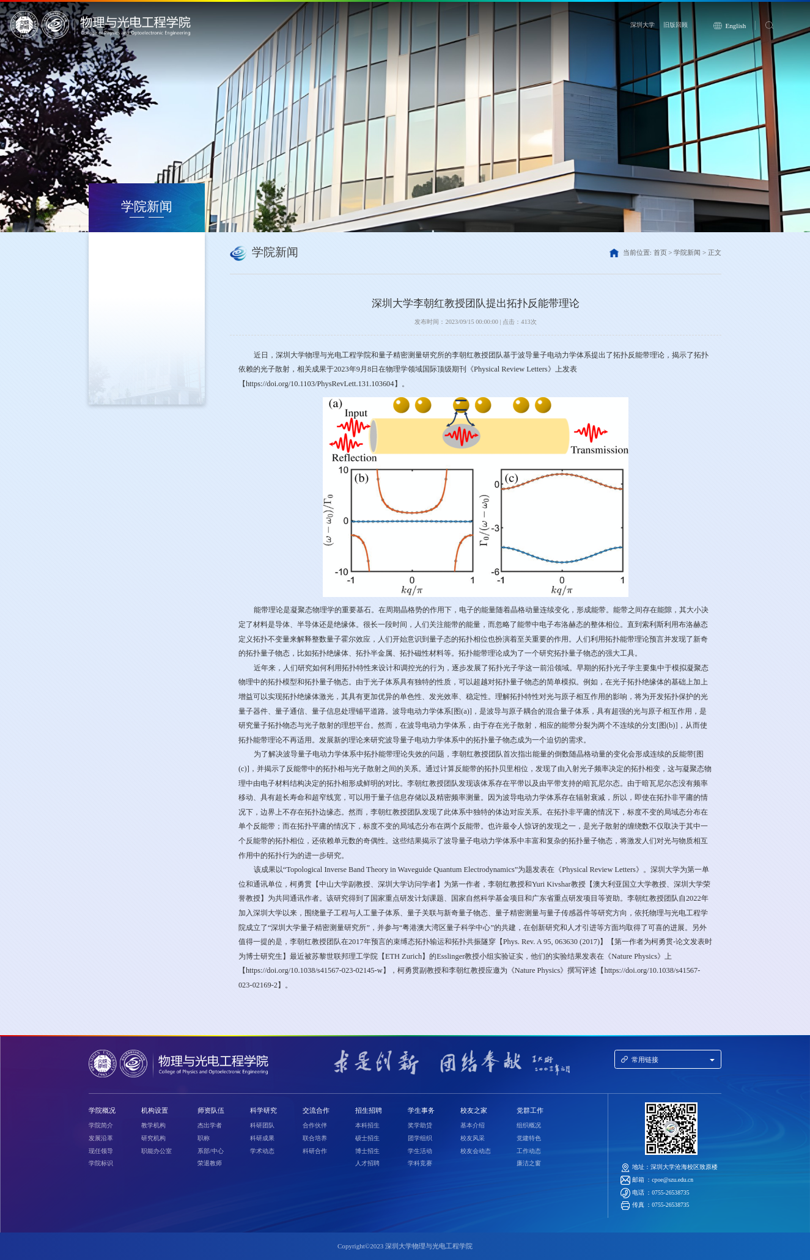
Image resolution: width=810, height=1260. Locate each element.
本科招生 (367, 1125)
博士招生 (367, 1151)
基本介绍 (472, 1125)
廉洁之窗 (529, 1163)
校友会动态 (475, 1151)
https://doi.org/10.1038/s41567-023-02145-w (314, 970)
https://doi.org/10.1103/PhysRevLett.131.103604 (320, 383)
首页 (660, 252)
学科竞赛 (420, 1163)
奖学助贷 (420, 1125)
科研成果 (262, 1138)
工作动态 (529, 1151)
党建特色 (529, 1138)
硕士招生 (367, 1138)
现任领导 (101, 1151)
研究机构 (153, 1138)
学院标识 (101, 1163)
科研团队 (262, 1125)
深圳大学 (642, 24)
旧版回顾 (675, 24)
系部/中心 (210, 1151)
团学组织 (420, 1138)
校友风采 (472, 1138)
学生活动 (420, 1151)
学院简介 (101, 1125)
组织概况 (529, 1125)
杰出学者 (209, 1125)
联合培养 (315, 1138)
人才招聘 (367, 1163)
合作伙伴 (315, 1125)
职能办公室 (156, 1151)
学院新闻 (687, 252)
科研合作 (315, 1151)
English (736, 25)
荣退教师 (209, 1163)
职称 (203, 1138)
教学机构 (153, 1125)
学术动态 (262, 1151)
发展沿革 (101, 1138)
